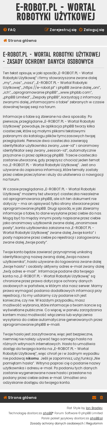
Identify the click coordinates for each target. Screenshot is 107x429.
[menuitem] (9, 30)
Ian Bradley (94, 408)
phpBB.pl (96, 418)
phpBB (47, 413)
